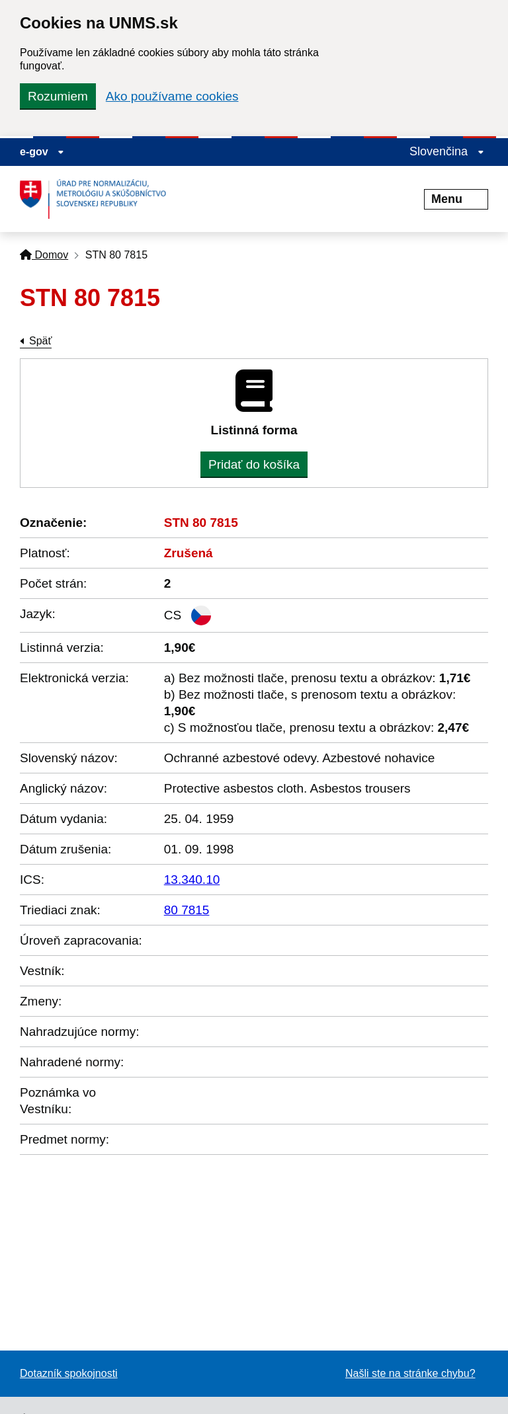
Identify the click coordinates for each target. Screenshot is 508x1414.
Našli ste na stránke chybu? (410, 1373)
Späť (40, 340)
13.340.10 (192, 879)
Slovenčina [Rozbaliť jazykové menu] (446, 151)
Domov (44, 254)
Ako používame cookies (172, 96)
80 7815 (187, 910)
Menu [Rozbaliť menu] (456, 199)
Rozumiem (58, 96)
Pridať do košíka (254, 464)
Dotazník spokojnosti (69, 1373)
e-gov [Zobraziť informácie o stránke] (42, 151)
